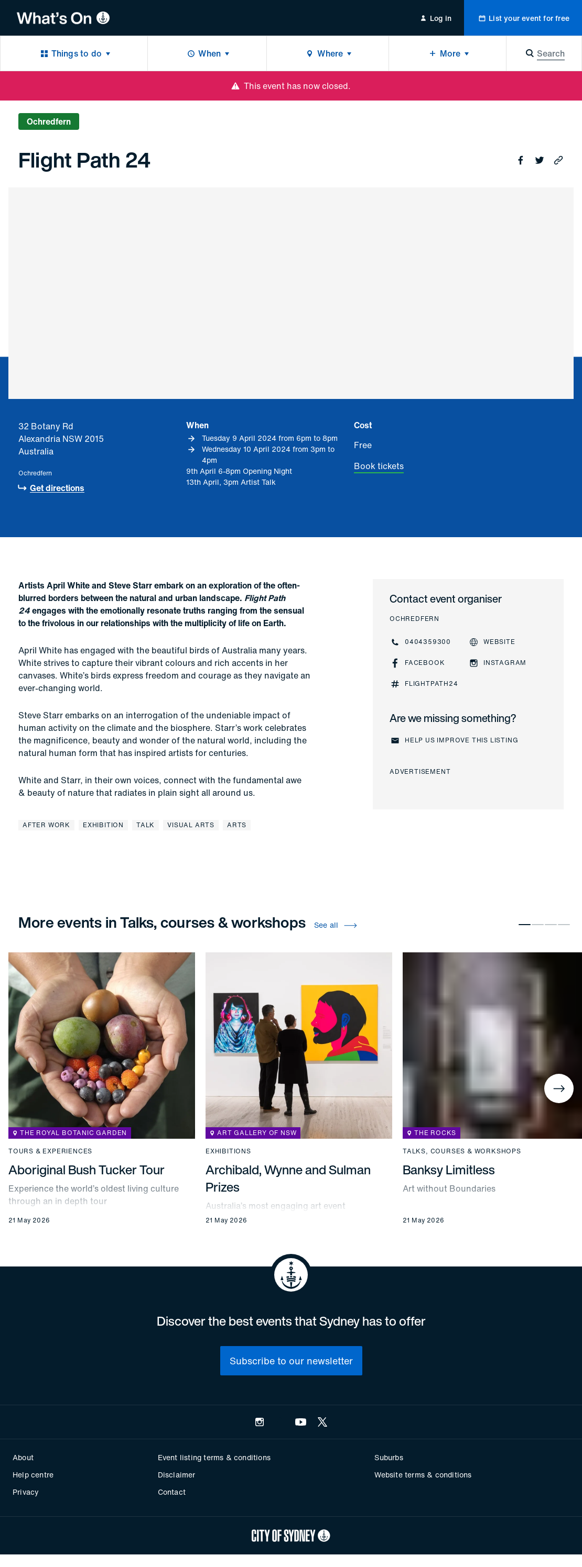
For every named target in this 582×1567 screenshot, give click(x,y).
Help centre (33, 1474)
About (23, 1457)
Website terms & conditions (422, 1474)
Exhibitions (228, 1151)
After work (46, 824)
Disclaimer (177, 1474)
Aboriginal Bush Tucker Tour (86, 1169)
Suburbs (388, 1457)
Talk (145, 824)
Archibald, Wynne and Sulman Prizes (288, 1178)
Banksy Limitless (449, 1169)
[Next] (559, 1088)
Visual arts (190, 824)
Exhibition (103, 824)
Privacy (26, 1491)
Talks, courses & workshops (462, 1151)
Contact (172, 1491)
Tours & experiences (50, 1151)
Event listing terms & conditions (214, 1457)
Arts (236, 824)
